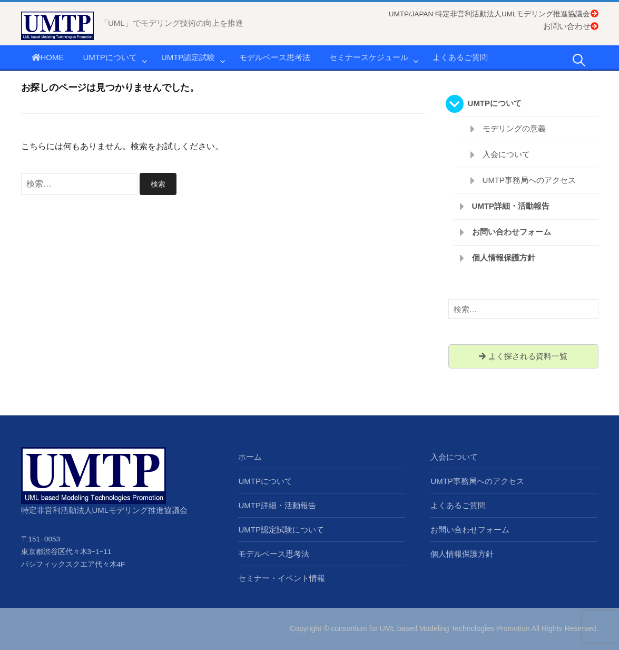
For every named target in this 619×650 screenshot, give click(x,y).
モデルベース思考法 (274, 57)
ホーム (250, 456)
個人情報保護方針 (503, 257)
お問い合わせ (570, 26)
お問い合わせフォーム (511, 231)
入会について (506, 154)
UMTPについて (110, 57)
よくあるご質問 (460, 57)
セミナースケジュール (368, 57)
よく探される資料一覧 (523, 356)
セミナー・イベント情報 (281, 578)
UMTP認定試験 (188, 57)
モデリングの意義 (514, 128)
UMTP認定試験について (281, 529)
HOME (48, 57)
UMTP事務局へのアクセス (529, 180)
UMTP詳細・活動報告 (511, 205)
